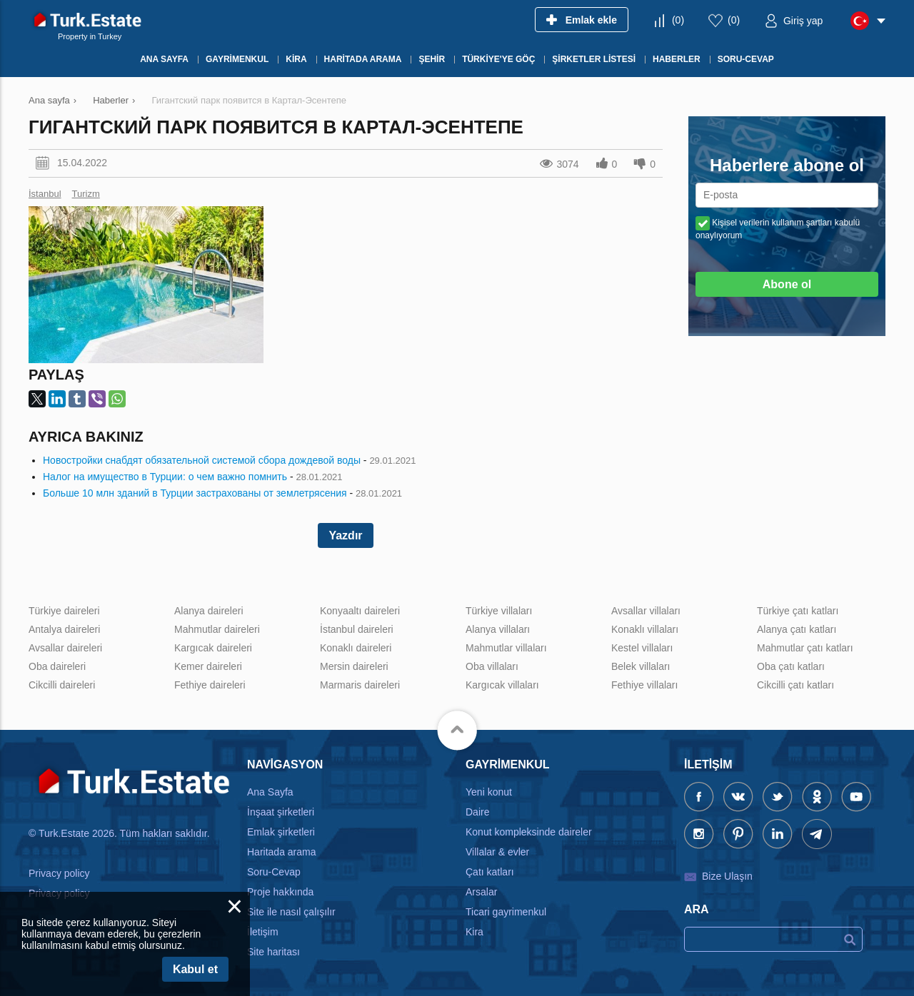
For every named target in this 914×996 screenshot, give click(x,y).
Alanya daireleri (208, 610)
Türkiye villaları (499, 610)
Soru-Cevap (274, 872)
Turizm (86, 193)
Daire (477, 812)
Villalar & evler (497, 852)
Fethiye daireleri (210, 685)
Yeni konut (489, 792)
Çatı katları (490, 872)
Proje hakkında (280, 892)
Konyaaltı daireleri (360, 610)
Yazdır (345, 535)
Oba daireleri (57, 666)
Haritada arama (281, 852)
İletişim (262, 931)
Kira (474, 931)
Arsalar (481, 892)
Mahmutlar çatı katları (805, 648)
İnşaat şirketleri (280, 812)
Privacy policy (59, 873)
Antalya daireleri (64, 629)
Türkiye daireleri (64, 610)
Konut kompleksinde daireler (529, 832)
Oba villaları (492, 666)
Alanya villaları (498, 629)
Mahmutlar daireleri (217, 629)
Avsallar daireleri (65, 648)
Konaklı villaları (644, 629)
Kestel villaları (642, 648)
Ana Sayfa (270, 792)
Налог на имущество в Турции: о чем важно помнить (165, 476)
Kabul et (195, 969)
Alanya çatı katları (796, 629)
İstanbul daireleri (356, 629)
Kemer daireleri (208, 666)
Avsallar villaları (646, 610)
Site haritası (273, 951)
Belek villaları (640, 666)
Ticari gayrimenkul (506, 912)
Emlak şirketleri (281, 832)
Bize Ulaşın (727, 876)
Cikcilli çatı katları (795, 685)
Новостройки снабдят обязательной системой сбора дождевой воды (202, 460)
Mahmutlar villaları (506, 648)
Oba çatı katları (791, 666)
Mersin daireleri (354, 666)
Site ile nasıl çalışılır (291, 912)
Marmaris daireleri (360, 685)
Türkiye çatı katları (797, 610)
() (678, 20)
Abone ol (787, 284)
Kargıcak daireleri (213, 648)
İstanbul (45, 193)
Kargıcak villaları (502, 685)
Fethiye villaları (644, 685)
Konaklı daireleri (355, 648)
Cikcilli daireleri (62, 685)
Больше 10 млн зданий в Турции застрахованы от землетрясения (195, 493)
